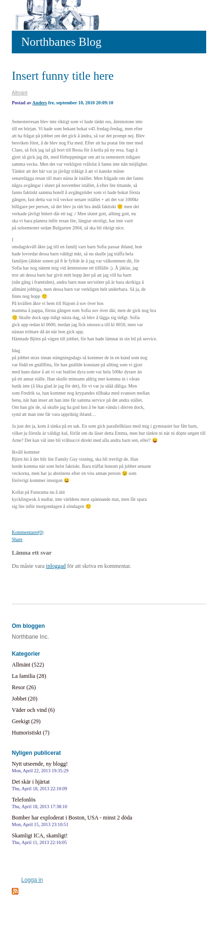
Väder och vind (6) (33, 710)
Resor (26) (24, 687)
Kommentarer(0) (27, 532)
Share (17, 539)
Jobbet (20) (24, 698)
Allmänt (19, 92)
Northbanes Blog (61, 41)
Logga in (32, 880)
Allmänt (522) (28, 664)
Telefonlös (39, 802)
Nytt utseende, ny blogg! (40, 766)
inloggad (56, 566)
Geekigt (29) (26, 721)
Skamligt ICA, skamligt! (39, 838)
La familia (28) (29, 676)
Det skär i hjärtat (39, 784)
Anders (39, 102)
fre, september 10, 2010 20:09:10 (80, 102)
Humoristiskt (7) (31, 732)
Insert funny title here (63, 75)
